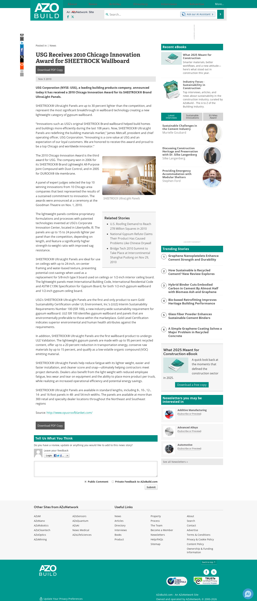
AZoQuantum (80, 520)
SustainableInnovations (192, 116)
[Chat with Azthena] (248, 593)
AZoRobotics (41, 525)
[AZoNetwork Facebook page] (68, 17)
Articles (119, 520)
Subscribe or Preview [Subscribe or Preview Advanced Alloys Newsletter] (189, 429)
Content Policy (195, 544)
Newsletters (158, 534)
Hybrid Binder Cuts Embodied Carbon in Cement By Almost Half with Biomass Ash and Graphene (195, 287)
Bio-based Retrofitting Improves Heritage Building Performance (189, 300)
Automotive (185, 443)
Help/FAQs (157, 539)
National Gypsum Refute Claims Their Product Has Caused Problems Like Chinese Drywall (131, 238)
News (53, 45)
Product (119, 539)
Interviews (121, 530)
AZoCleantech (42, 530)
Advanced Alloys (188, 426)
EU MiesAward (213, 116)
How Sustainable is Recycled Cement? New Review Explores (193, 271)
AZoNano (39, 520)
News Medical (80, 530)
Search (191, 520)
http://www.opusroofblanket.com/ (69, 413)
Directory (120, 525)
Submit (151, 487)
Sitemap (155, 544)
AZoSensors (79, 516)
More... (215, 4)
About (190, 516)
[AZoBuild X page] (72, 17)
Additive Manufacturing (192, 409)
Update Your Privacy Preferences (61, 596)
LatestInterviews (171, 116)
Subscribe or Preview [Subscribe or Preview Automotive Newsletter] (189, 447)
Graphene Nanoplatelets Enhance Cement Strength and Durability (191, 257)
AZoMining (40, 539)
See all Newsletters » (175, 460)
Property (156, 516)
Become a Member (162, 530)
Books (118, 534)
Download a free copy (191, 383)
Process (155, 520)
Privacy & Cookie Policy (200, 539)
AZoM (37, 516)
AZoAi (75, 525)
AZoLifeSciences (82, 534)
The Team (156, 525)
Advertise (192, 530)
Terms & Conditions (198, 534)
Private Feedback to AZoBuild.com (136, 481)
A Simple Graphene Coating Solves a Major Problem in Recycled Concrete (193, 329)
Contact (191, 525)
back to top (209, 562)
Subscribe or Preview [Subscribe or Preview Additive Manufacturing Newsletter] (189, 412)
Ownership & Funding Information (200, 550)
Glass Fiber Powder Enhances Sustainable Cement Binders (187, 315)
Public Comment (98, 481)
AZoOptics (40, 534)
